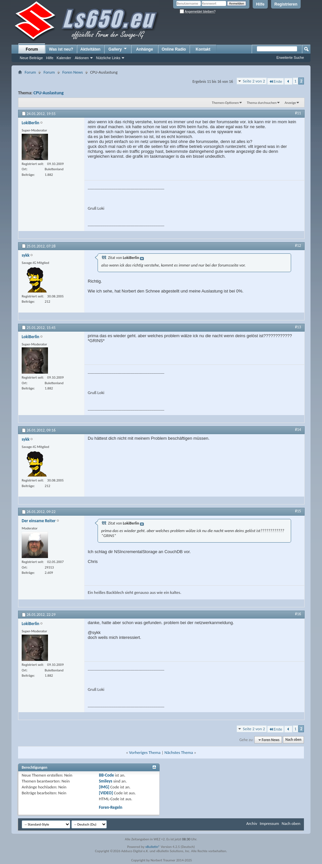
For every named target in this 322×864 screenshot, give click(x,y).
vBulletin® (152, 847)
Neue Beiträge (31, 58)
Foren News (72, 72)
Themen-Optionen (225, 103)
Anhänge (144, 49)
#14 (298, 429)
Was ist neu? (61, 49)
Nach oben (293, 740)
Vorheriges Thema (145, 752)
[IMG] (104, 786)
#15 (298, 511)
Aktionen (82, 58)
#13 (298, 327)
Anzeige (290, 103)
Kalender (64, 58)
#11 (298, 113)
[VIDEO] (106, 792)
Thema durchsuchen (262, 103)
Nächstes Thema (178, 752)
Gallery (117, 49)
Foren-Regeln (110, 807)
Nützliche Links (108, 58)
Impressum (269, 823)
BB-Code (106, 775)
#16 (298, 614)
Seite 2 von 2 (254, 81)
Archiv (251, 823)
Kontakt (203, 49)
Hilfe (260, 4)
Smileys (105, 781)
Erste (275, 81)
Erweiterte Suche (290, 57)
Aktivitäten (90, 49)
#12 (298, 245)
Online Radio (174, 49)
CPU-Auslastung (49, 93)
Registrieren (285, 4)
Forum (32, 49)
